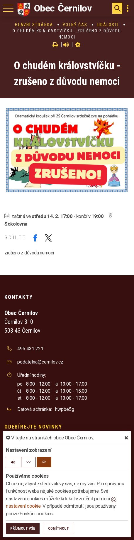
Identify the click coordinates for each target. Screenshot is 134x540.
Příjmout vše (22, 528)
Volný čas (75, 24)
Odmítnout (58, 528)
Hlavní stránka (34, 24)
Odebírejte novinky (33, 427)
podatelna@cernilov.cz (40, 362)
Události (108, 24)
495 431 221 (30, 348)
